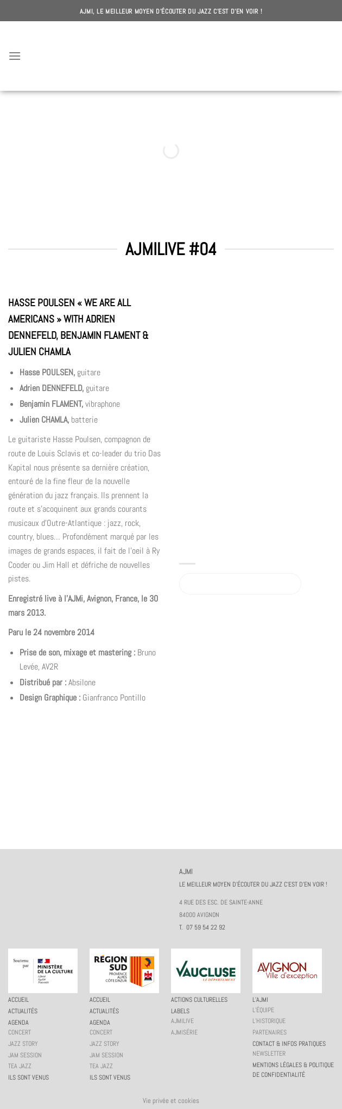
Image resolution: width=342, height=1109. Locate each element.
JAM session (25, 1055)
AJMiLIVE (182, 1021)
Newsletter (269, 1053)
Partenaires (269, 1032)
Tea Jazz (19, 1066)
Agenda (18, 1022)
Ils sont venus (28, 1077)
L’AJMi (260, 999)
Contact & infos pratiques (289, 1044)
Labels (180, 1011)
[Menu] (14, 55)
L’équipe (263, 1010)
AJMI (171, 56)
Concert (19, 1032)
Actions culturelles (199, 999)
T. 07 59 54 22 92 (202, 927)
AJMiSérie (184, 1032)
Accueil (18, 999)
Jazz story (23, 1044)
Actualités (22, 1011)
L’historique (269, 1021)
